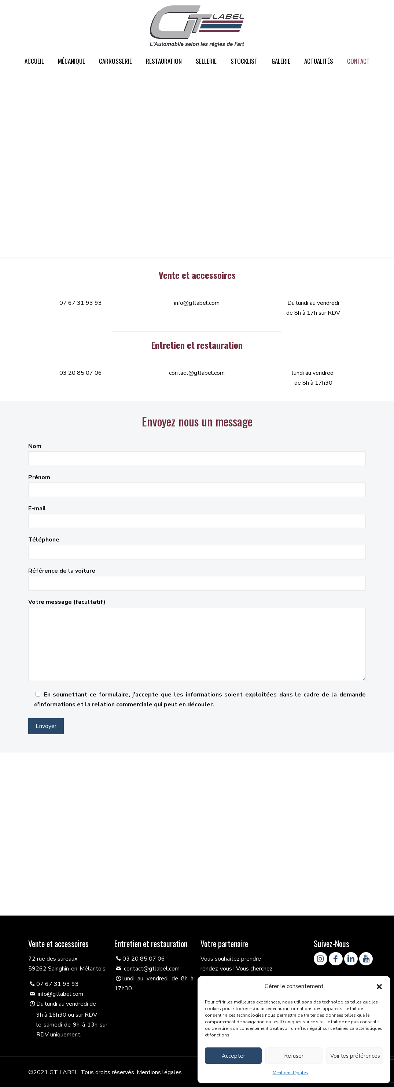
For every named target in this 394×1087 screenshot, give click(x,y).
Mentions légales (290, 1073)
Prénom (197, 485)
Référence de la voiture (197, 579)
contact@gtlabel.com (197, 373)
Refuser (293, 1056)
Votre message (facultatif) (197, 639)
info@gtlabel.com (197, 303)
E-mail (197, 516)
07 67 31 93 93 (80, 303)
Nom (197, 454)
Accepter (233, 1056)
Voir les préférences (355, 1056)
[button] (379, 986)
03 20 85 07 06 (80, 373)
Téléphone (197, 547)
